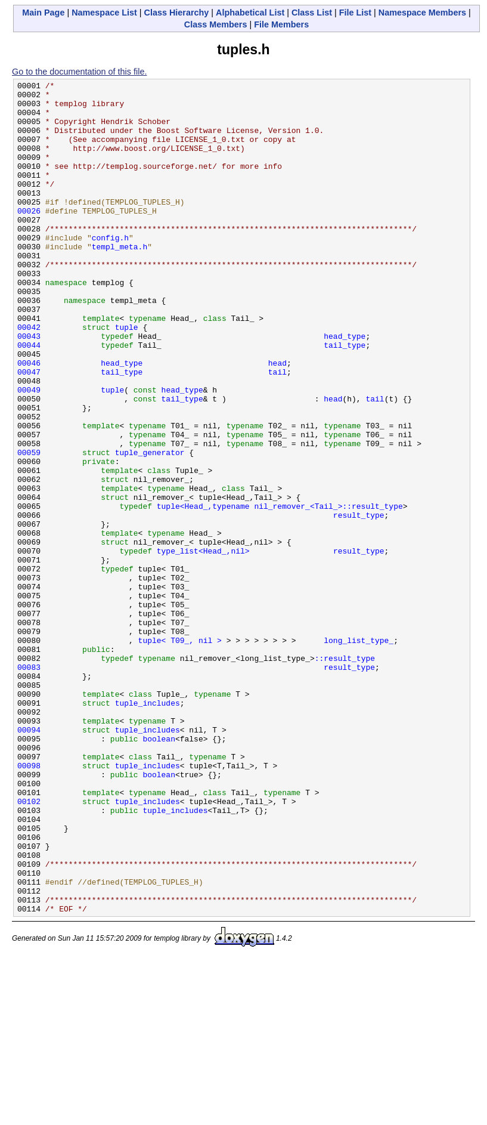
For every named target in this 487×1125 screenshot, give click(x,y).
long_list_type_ (358, 752)
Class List (311, 12)
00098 (29, 903)
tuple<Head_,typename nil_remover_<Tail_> (250, 591)
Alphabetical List (250, 12)
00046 (29, 420)
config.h (110, 269)
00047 (29, 430)
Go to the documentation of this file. (79, 71)
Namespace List (104, 12)
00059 (29, 527)
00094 (29, 860)
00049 (29, 452)
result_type (358, 602)
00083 (29, 785)
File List (355, 12)
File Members (281, 24)
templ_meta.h (120, 280)
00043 (29, 387)
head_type (344, 387)
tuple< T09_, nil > (180, 752)
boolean (158, 871)
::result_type (372, 591)
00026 (29, 237)
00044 (29, 398)
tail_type (344, 398)
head (277, 420)
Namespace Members (422, 12)
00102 (29, 946)
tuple (126, 377)
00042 (29, 377)
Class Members (215, 24)
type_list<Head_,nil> (203, 645)
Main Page (43, 12)
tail (277, 430)
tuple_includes (147, 828)
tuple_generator (150, 527)
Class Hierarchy (176, 12)
